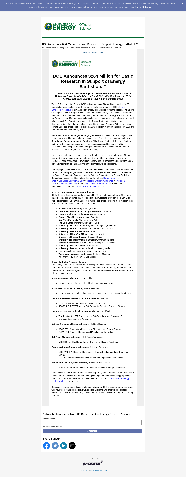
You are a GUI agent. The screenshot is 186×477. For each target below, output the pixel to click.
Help (105, 470)
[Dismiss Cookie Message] (182, 3)
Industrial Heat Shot (68, 184)
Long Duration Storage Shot (96, 184)
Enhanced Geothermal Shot (71, 181)
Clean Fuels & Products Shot (89, 186)
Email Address (49, 419)
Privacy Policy (84, 470)
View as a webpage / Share (93, 52)
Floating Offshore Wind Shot (100, 181)
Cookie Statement (143, 7)
